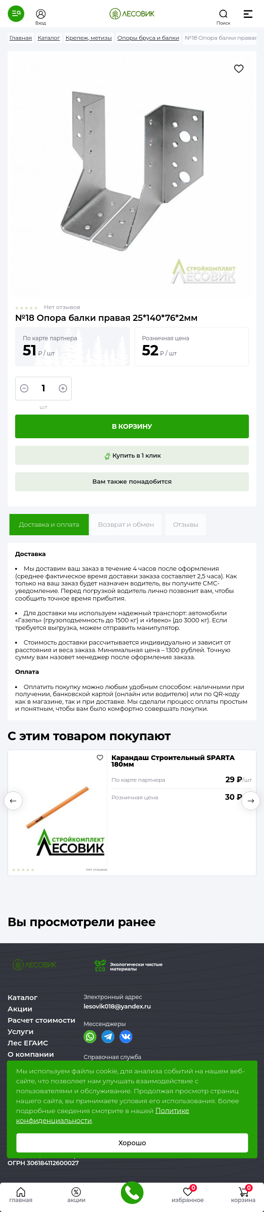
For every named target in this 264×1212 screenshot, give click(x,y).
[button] (16, 13)
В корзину (132, 426)
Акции (20, 1008)
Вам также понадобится (132, 481)
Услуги (21, 1031)
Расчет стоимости (42, 1020)
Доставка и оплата (49, 524)
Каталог (22, 997)
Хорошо (132, 1143)
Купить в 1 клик (132, 455)
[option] (132, 813)
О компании (31, 1054)
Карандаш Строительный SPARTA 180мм (173, 761)
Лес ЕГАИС (28, 1042)
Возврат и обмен (126, 524)
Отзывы (185, 524)
